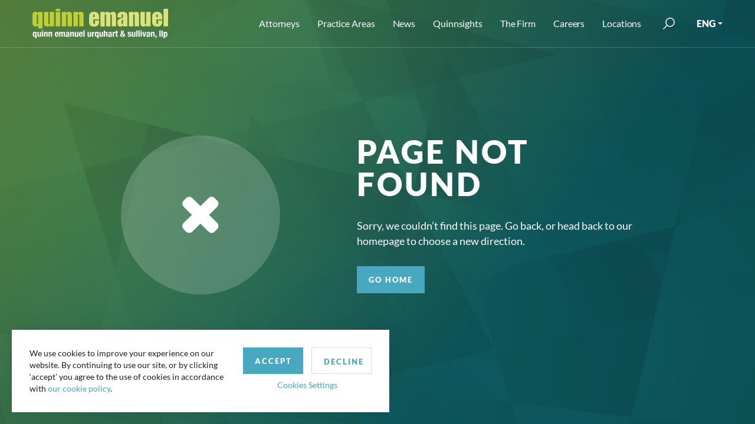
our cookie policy (79, 388)
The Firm (518, 23)
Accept (273, 361)
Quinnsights (457, 23)
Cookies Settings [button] (307, 385)
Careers (569, 23)
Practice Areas (346, 23)
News (404, 23)
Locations (621, 23)
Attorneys (279, 23)
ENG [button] (706, 23)
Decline (344, 361)
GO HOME (391, 279)
